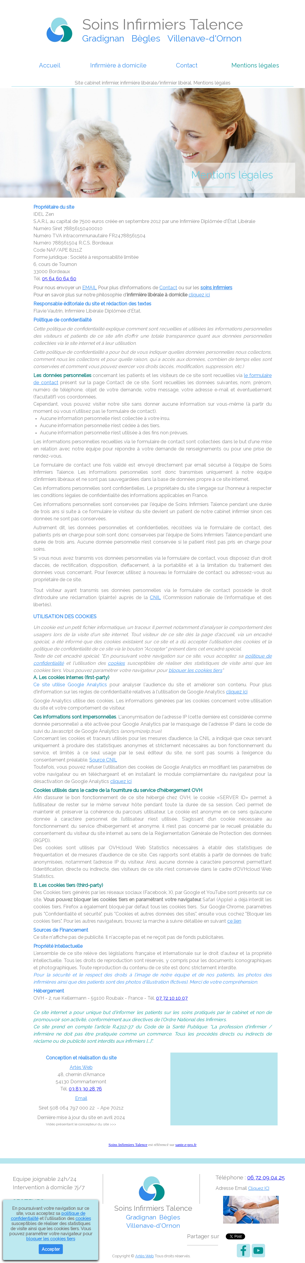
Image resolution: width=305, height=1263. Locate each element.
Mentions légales (255, 65)
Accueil (49, 65)
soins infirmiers (216, 287)
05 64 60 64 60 (59, 278)
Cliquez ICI (258, 1188)
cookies (116, 663)
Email (81, 1098)
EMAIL (89, 287)
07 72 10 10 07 (172, 998)
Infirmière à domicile (118, 65)
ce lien (234, 921)
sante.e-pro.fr (186, 1144)
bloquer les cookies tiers (195, 670)
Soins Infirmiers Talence (127, 1144)
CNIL (155, 597)
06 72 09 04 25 (266, 1177)
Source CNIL (103, 760)
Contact (186, 65)
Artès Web (81, 1067)
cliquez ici (199, 295)
